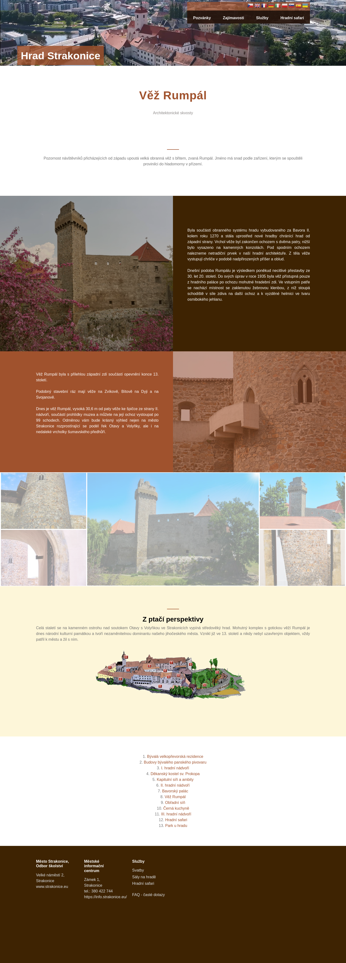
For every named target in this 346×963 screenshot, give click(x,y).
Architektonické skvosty (173, 113)
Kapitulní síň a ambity (175, 780)
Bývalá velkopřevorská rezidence (175, 756)
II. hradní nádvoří (175, 785)
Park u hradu (176, 826)
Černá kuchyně (176, 808)
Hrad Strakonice (60, 55)
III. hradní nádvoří (176, 814)
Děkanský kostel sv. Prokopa (175, 774)
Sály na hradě (144, 877)
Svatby (138, 870)
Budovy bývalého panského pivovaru (175, 762)
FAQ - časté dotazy (148, 895)
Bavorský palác (175, 791)
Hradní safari (292, 18)
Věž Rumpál (175, 797)
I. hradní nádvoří (175, 768)
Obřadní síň (175, 803)
